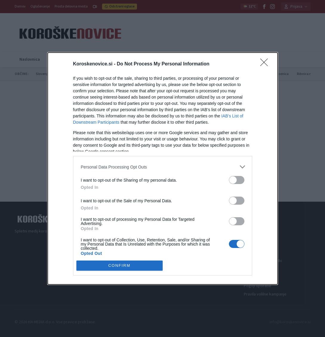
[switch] (236, 180)
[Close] (266, 64)
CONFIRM (119, 265)
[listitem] (162, 167)
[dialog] (163, 168)
